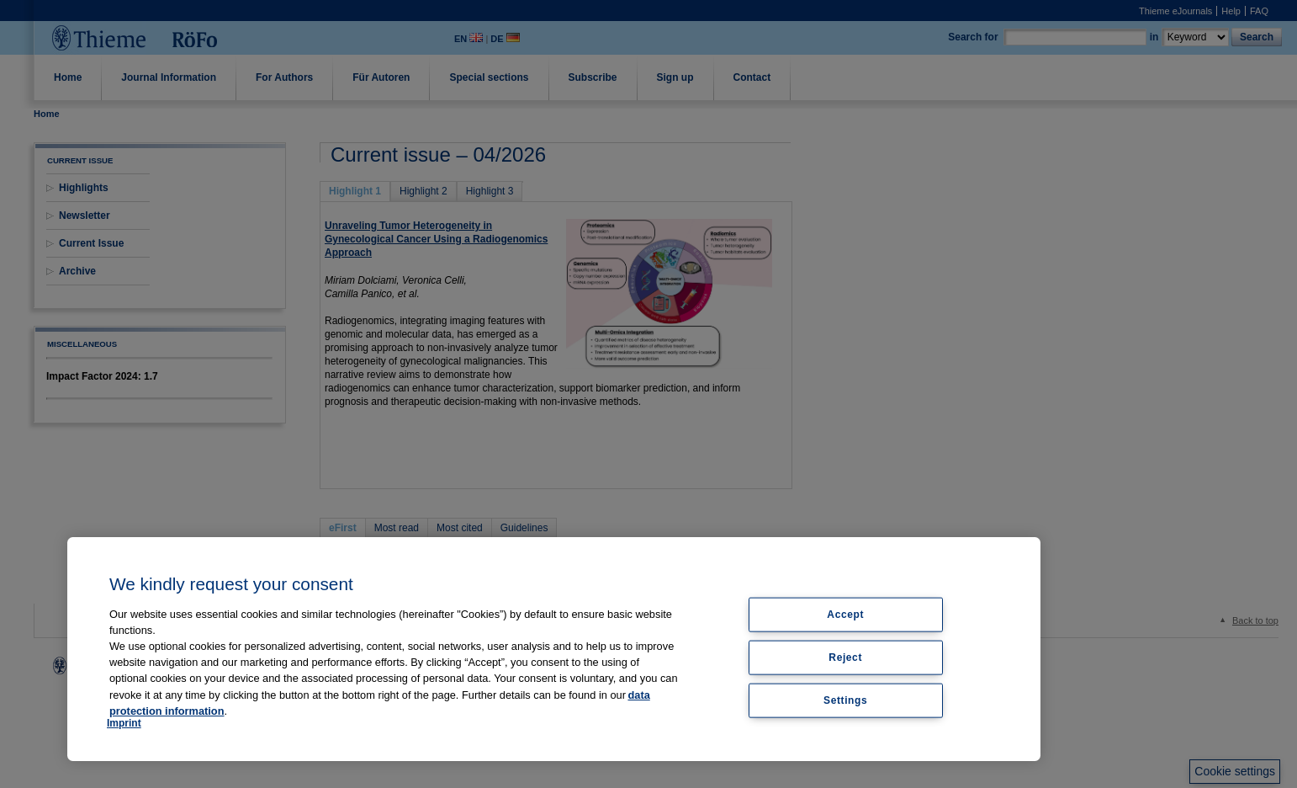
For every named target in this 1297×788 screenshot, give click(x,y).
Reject (845, 657)
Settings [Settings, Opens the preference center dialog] (845, 699)
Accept (845, 614)
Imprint (124, 723)
